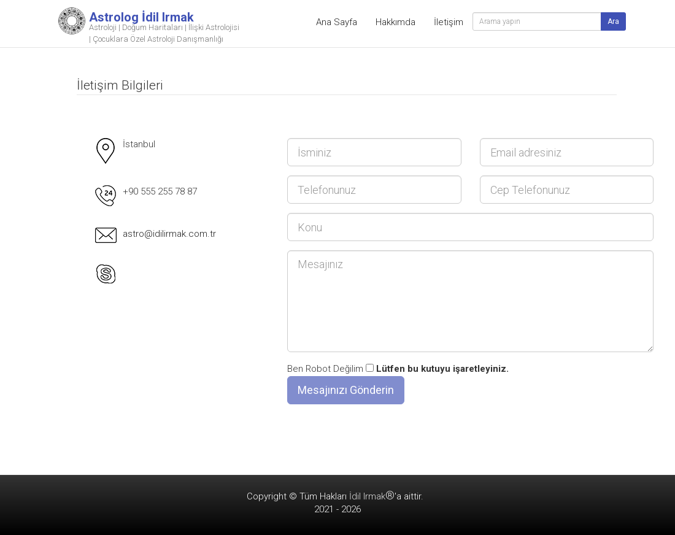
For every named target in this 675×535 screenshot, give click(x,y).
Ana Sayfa (336, 22)
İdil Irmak (372, 496)
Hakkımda (395, 22)
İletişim (448, 22)
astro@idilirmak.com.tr (169, 233)
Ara (613, 21)
